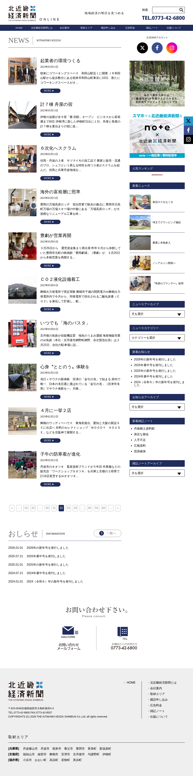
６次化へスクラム (58, 148)
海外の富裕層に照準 (60, 191)
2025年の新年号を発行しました (48, 564)
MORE (47, 90)
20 (33, 508)
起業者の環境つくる (60, 60)
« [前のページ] (12, 508)
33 (68, 508)
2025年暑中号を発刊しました (46, 556)
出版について (174, 27)
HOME (18, 27)
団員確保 (140, 451)
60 (103, 508)
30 (47, 508)
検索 (145, 9)
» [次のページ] (118, 508)
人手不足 (140, 439)
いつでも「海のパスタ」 (65, 322)
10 (26, 508)
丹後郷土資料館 (144, 428)
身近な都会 (141, 434)
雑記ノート (152, 27)
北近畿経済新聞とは (42, 27)
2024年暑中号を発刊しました (46, 573)
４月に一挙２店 (55, 410)
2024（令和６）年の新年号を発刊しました (55, 581)
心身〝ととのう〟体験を (65, 366)
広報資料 (140, 445)
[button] (181, 10)
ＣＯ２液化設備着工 (60, 279)
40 (89, 508)
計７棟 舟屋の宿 (56, 104)
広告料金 (130, 27)
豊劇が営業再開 (55, 235)
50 (96, 508)
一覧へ (111, 533)
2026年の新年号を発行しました (48, 547)
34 (75, 508)
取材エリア (86, 27)
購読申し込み (108, 27)
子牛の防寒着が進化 (60, 454)
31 (54, 508)
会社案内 (64, 27)
